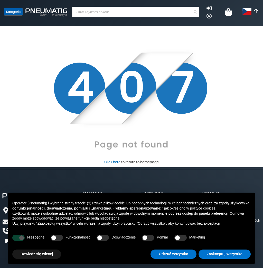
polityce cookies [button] (202, 208)
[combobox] (135, 12)
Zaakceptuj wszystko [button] (224, 254)
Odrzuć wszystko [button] (173, 254)
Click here (112, 162)
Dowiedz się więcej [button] (37, 254)
